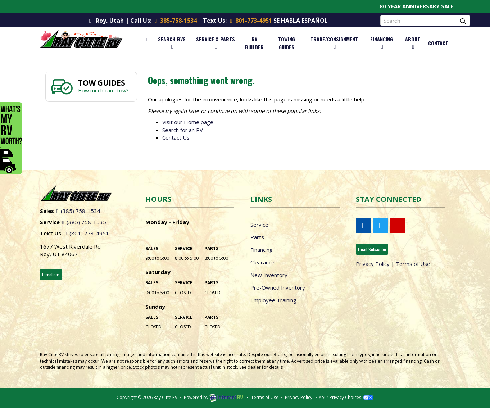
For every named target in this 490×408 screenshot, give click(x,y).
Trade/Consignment (334, 42)
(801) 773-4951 (86, 233)
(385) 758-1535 (83, 222)
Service (259, 224)
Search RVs (172, 42)
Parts (257, 237)
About (412, 42)
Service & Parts (215, 42)
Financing (381, 42)
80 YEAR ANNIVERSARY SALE (422, 6)
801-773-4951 (249, 20)
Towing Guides (286, 43)
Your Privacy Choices (346, 397)
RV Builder (254, 43)
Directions (51, 274)
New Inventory (268, 274)
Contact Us (176, 137)
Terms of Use (413, 263)
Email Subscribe (372, 249)
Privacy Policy (373, 263)
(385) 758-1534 (77, 210)
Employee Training (273, 300)
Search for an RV (182, 129)
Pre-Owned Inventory (277, 287)
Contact (438, 43)
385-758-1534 (174, 20)
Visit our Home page (187, 122)
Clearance (262, 262)
